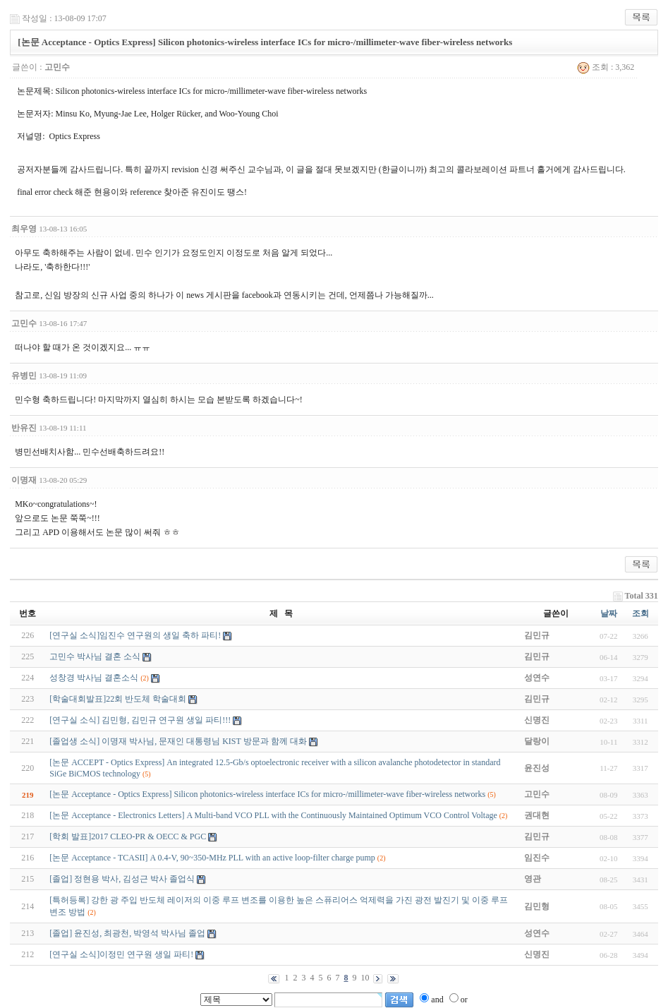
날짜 (608, 613)
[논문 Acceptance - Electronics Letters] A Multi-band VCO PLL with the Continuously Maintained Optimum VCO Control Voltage (273, 815)
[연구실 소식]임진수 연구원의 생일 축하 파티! (135, 635)
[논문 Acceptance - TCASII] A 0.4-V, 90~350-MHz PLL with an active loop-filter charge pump (212, 858)
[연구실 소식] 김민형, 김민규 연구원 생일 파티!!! (140, 720)
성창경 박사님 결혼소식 (93, 678)
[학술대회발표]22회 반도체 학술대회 (117, 699)
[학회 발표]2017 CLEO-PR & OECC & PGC (127, 836)
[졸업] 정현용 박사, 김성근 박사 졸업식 (122, 879)
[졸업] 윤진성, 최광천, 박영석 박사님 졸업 (127, 933)
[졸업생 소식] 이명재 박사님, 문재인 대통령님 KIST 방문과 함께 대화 (177, 741)
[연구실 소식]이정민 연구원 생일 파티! (121, 954)
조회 (640, 613)
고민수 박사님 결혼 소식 (94, 656)
